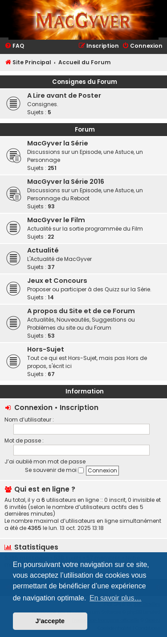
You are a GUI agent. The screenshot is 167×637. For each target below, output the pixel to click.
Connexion (33, 407)
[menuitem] (14, 46)
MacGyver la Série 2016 (65, 181)
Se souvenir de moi (54, 470)
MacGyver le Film (56, 219)
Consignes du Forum (84, 82)
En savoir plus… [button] (116, 598)
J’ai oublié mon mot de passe (45, 461)
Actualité (43, 250)
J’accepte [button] (50, 621)
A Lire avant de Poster (64, 95)
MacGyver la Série (57, 143)
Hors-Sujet (45, 349)
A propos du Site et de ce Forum (81, 310)
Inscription (79, 407)
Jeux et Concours (57, 280)
